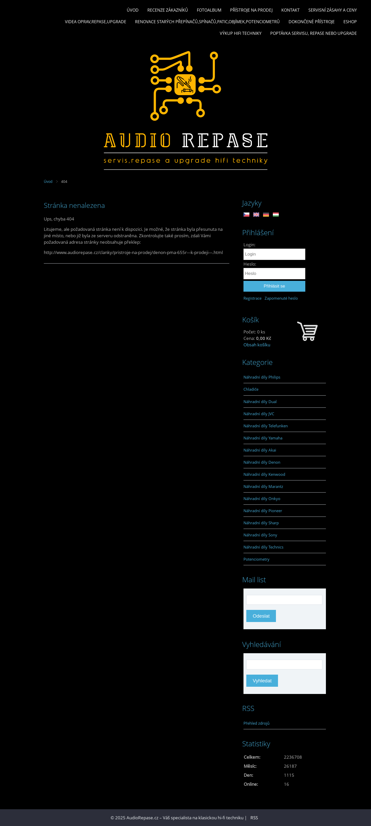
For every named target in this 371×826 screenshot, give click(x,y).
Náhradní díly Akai (259, 450)
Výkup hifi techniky (241, 33)
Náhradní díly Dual (260, 401)
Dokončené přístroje (312, 21)
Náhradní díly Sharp (261, 522)
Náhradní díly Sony (260, 534)
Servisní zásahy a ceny (332, 10)
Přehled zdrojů (256, 723)
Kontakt (290, 10)
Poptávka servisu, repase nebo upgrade (313, 33)
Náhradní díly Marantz (263, 486)
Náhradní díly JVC (258, 413)
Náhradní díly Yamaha (262, 437)
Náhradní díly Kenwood (264, 474)
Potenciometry (256, 559)
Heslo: (249, 264)
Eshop (350, 21)
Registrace (252, 298)
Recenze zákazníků (167, 10)
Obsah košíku (256, 345)
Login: (249, 245)
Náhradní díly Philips (261, 377)
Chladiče (250, 389)
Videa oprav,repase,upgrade (95, 21)
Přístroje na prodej (251, 10)
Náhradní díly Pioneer (262, 510)
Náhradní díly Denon (261, 462)
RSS (254, 818)
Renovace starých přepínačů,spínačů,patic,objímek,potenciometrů (207, 21)
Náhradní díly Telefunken (265, 425)
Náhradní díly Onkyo (261, 498)
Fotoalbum (209, 10)
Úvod (133, 10)
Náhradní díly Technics (263, 547)
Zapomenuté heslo (281, 298)
